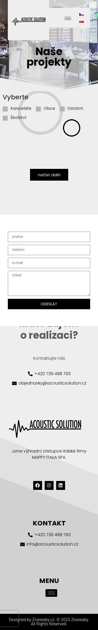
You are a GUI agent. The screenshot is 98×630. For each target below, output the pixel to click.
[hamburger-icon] (68, 18)
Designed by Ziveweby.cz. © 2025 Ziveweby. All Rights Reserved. (49, 621)
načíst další (49, 174)
